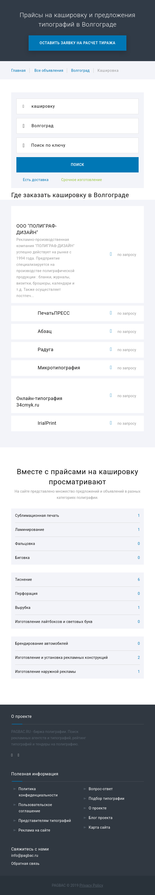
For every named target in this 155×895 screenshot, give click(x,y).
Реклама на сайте (34, 830)
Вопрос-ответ (101, 789)
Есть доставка (36, 180)
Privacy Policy (91, 885)
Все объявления (48, 70)
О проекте (98, 808)
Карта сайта (99, 827)
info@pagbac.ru (24, 855)
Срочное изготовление (81, 180)
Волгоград (80, 70)
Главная (18, 70)
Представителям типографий (44, 821)
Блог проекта (101, 818)
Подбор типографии (107, 798)
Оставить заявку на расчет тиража (77, 43)
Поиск (77, 164)
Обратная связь (25, 863)
